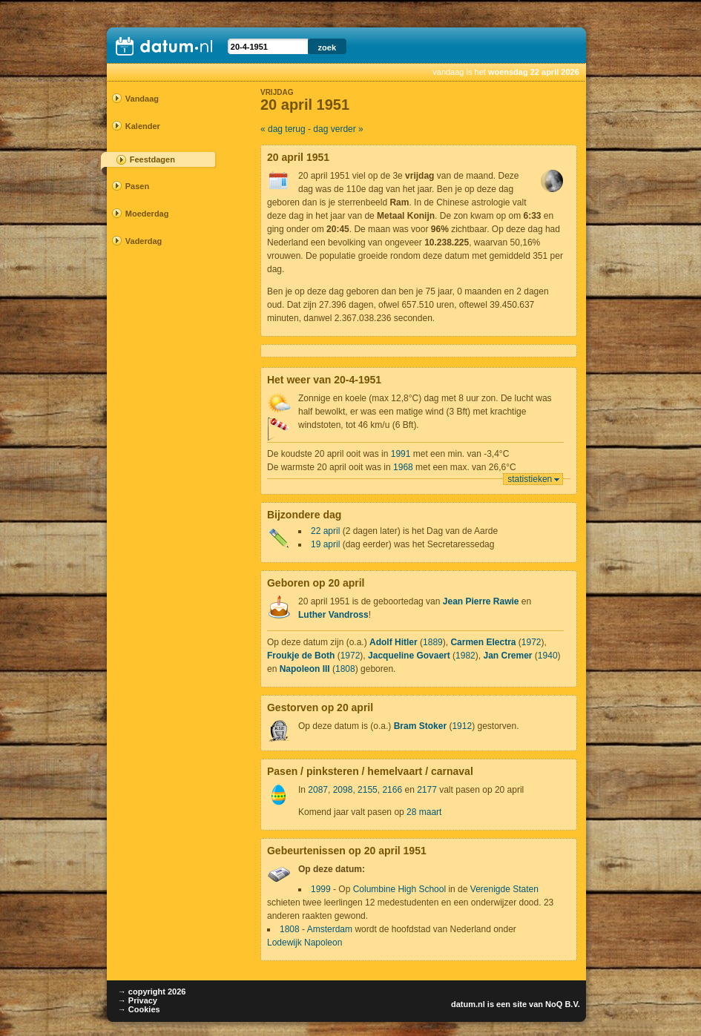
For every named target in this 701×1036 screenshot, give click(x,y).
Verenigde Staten (504, 889)
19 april (325, 544)
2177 (427, 790)
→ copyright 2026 (152, 991)
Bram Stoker (420, 726)
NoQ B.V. (562, 1004)
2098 (343, 790)
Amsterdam (329, 929)
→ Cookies (139, 1009)
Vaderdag (143, 241)
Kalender (142, 126)
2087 (318, 790)
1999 (321, 889)
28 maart (424, 812)
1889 (433, 642)
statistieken (529, 479)
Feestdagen (152, 159)
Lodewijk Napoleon (304, 942)
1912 (462, 726)
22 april (325, 531)
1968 (403, 467)
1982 (465, 655)
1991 (401, 454)
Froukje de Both (301, 655)
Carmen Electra (483, 642)
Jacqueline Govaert (409, 655)
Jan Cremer (507, 655)
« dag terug (283, 129)
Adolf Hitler (393, 642)
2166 (392, 790)
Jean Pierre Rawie (481, 601)
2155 (368, 790)
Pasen (137, 186)
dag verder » (338, 129)
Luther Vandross (333, 615)
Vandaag (142, 98)
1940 (548, 655)
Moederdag (147, 213)
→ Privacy (137, 1000)
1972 (531, 642)
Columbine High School (399, 889)
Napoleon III (305, 669)
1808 (345, 669)
